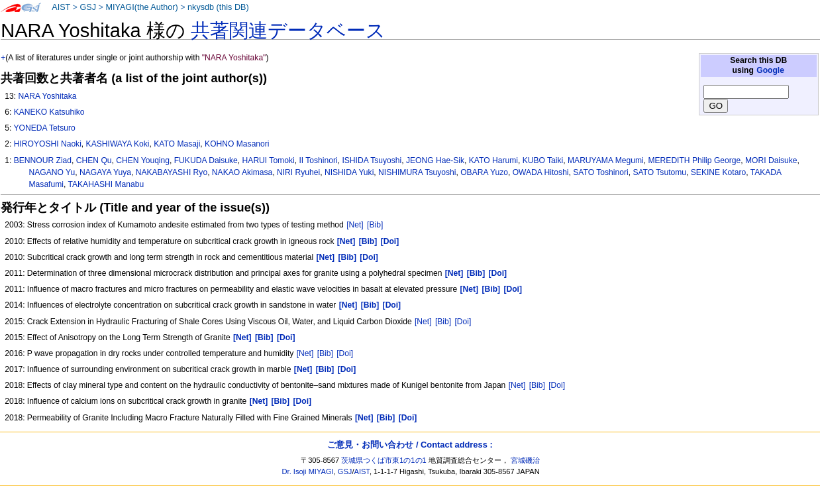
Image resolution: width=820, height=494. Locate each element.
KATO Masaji (177, 144)
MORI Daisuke (771, 160)
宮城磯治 (525, 460)
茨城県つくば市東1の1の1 (384, 460)
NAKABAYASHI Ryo (171, 172)
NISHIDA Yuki (349, 172)
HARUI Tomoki (268, 160)
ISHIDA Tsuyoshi (371, 160)
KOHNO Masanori (237, 144)
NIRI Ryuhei (298, 172)
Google (770, 70)
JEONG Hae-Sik (435, 160)
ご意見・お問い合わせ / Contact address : (409, 445)
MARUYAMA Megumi (606, 160)
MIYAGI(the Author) (141, 7)
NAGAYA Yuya (105, 172)
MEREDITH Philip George (694, 160)
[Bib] (375, 224)
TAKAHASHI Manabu (106, 184)
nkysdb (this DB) (218, 7)
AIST (61, 7)
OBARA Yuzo (484, 172)
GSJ (87, 7)
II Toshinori (318, 160)
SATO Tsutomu (659, 172)
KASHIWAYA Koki (118, 144)
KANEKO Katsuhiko (49, 112)
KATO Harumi (493, 160)
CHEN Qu (94, 160)
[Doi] (463, 321)
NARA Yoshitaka (47, 96)
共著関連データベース (288, 30)
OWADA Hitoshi (541, 172)
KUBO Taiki (543, 160)
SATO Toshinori (600, 172)
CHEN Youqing (143, 160)
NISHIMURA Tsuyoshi (417, 172)
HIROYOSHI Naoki (47, 144)
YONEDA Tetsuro (44, 128)
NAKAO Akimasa (242, 172)
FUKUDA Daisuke (206, 160)
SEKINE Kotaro (718, 172)
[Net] (355, 224)
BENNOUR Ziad (43, 160)
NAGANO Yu (52, 172)
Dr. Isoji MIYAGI (308, 471)
